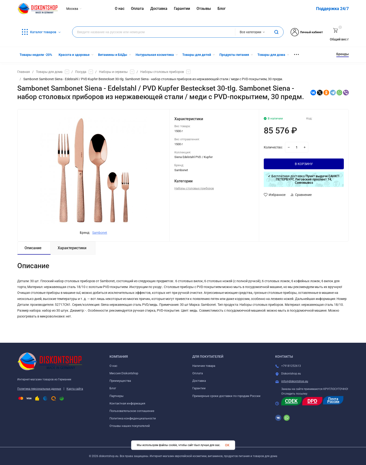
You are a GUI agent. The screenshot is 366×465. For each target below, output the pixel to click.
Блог (112, 388)
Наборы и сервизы (113, 71)
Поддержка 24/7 (332, 8)
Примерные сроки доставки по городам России (226, 396)
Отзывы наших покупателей (129, 426)
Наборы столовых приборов (162, 71)
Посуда (80, 71)
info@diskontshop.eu (294, 381)
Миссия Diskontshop (123, 373)
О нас (113, 366)
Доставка (199, 380)
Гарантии (199, 388)
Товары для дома (49, 71)
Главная (23, 71)
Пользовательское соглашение (131, 411)
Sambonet (99, 232)
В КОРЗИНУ (304, 164)
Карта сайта (75, 388)
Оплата (197, 373)
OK (227, 445)
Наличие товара (203, 366)
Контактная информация (127, 403)
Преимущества (120, 380)
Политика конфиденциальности (132, 418)
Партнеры (116, 396)
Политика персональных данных (39, 388)
